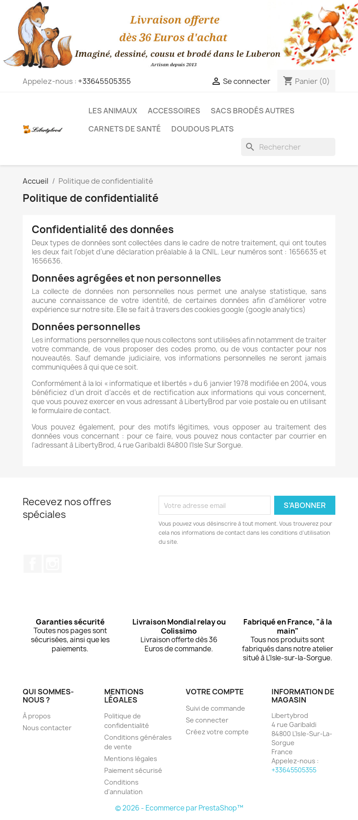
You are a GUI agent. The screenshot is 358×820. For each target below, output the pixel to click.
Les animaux (112, 111)
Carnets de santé (124, 129)
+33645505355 (104, 81)
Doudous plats (202, 129)
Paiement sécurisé (133, 770)
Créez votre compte (217, 731)
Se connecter (207, 720)
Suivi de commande (215, 708)
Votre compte (215, 692)
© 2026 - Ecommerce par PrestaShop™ (179, 808)
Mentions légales (130, 758)
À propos (37, 716)
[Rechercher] (288, 147)
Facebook (33, 564)
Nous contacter (47, 727)
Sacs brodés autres (253, 111)
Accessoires (174, 111)
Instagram (53, 564)
